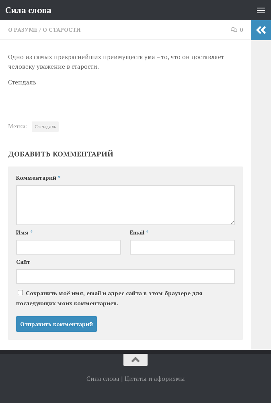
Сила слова (28, 10)
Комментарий (38, 177)
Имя (24, 232)
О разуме (22, 29)
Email (139, 232)
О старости (62, 29)
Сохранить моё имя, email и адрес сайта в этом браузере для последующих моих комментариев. (109, 298)
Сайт (23, 261)
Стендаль (45, 126)
